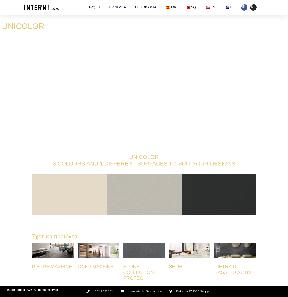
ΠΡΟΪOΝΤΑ (117, 7)
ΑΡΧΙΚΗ (94, 7)
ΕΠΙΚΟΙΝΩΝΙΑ (145, 7)
